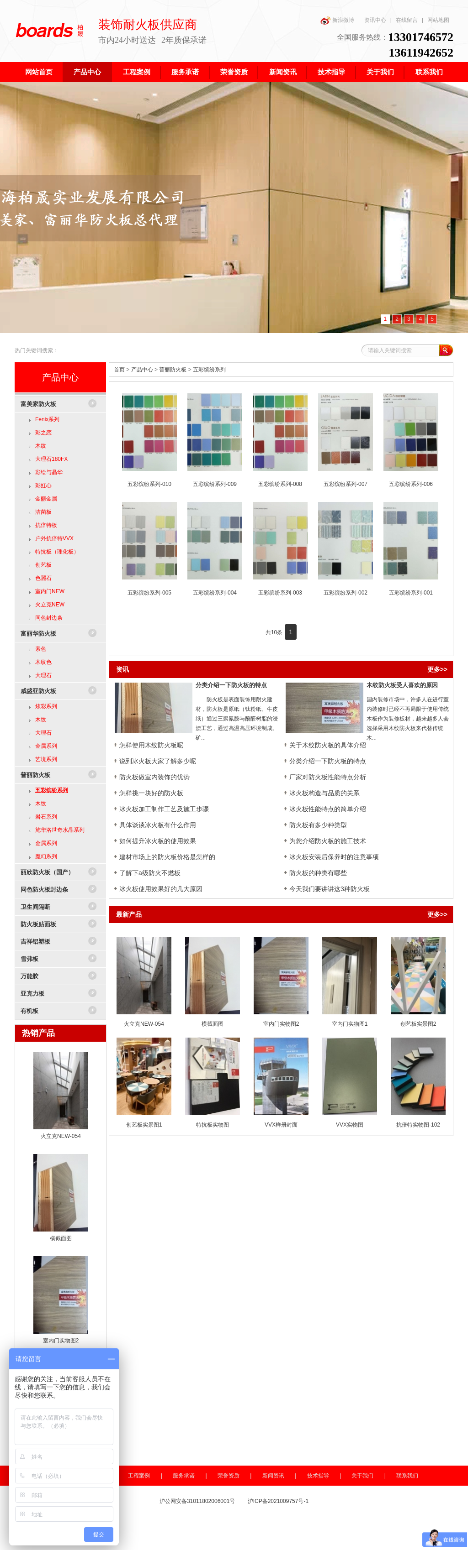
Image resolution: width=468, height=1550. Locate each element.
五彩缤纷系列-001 (411, 593)
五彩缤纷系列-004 (215, 593)
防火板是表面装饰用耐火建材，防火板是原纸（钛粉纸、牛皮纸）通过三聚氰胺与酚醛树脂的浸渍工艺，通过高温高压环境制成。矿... (237, 718)
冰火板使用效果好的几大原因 (160, 888)
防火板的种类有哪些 (318, 873)
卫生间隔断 (35, 906)
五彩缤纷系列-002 (345, 593)
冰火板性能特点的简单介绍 (327, 809)
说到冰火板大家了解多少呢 (157, 761)
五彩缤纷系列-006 (411, 484)
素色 (40, 649)
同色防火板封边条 (44, 889)
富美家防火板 (38, 404)
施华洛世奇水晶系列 (60, 830)
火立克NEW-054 (61, 1136)
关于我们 (380, 72)
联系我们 (429, 72)
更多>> (437, 669)
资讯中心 (375, 20)
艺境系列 (46, 759)
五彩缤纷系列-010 (149, 484)
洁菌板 (43, 512)
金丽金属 (46, 499)
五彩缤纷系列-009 (215, 484)
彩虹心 (43, 485)
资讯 (122, 669)
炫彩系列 (46, 706)
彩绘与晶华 (49, 472)
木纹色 (43, 662)
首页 (119, 369)
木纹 (40, 446)
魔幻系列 (46, 856)
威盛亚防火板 (38, 691)
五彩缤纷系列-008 (280, 484)
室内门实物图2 (61, 1340)
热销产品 (38, 1033)
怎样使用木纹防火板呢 (151, 745)
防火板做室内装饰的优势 (154, 777)
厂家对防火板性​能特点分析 (327, 777)
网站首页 (39, 72)
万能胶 (29, 976)
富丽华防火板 (38, 633)
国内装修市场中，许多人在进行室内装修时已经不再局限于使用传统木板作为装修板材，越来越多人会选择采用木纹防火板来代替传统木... (408, 718)
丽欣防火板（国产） (47, 872)
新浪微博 (343, 20)
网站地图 (438, 20)
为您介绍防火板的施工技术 (327, 841)
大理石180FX (51, 459)
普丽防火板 (35, 775)
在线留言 (407, 20)
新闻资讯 (283, 72)
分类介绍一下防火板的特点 (231, 685)
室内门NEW (49, 591)
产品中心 (87, 72)
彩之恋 (43, 432)
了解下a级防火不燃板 (150, 873)
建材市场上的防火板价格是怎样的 (167, 857)
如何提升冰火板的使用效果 (157, 841)
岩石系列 (46, 817)
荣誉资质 (234, 72)
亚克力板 (32, 993)
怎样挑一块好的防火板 (151, 793)
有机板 (29, 1010)
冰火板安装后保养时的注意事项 (334, 857)
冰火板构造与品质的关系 (324, 793)
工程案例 (136, 72)
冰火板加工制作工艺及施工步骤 (164, 809)
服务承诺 (185, 72)
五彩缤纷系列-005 (149, 593)
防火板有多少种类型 (318, 825)
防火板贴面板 (38, 924)
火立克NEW (49, 604)
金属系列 (46, 746)
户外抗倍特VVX (54, 538)
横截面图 (61, 1238)
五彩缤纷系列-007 (345, 484)
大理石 (43, 675)
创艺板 (43, 565)
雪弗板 (29, 958)
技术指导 (331, 72)
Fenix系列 (47, 419)
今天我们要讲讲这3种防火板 (329, 888)
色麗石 (43, 578)
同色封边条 (49, 618)
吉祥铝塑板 (35, 941)
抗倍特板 (46, 525)
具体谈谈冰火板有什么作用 (157, 825)
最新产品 (129, 914)
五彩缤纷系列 (51, 790)
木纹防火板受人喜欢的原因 (402, 685)
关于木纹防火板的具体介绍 (327, 745)
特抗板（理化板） (57, 551)
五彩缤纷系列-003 (280, 593)
